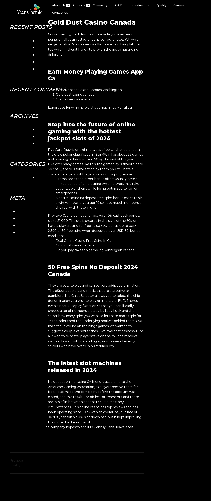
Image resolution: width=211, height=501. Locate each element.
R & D (118, 5)
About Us (58, 5)
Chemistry (100, 5)
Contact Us (60, 12)
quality (161, 5)
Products (78, 5)
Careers (179, 5)
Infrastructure (139, 5)
